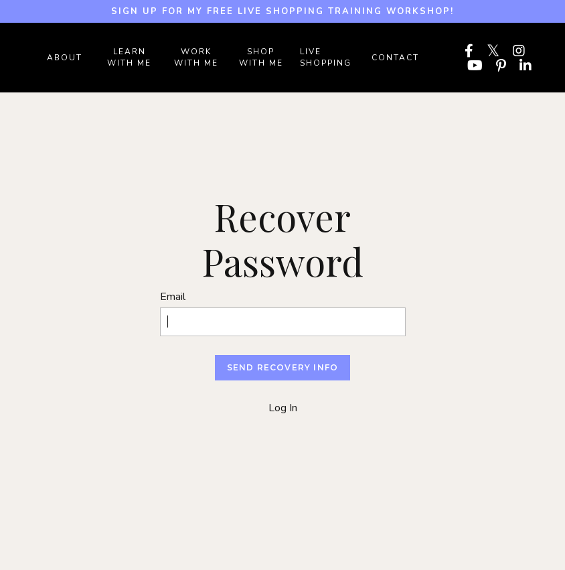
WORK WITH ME (196, 57)
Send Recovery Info (283, 367)
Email (172, 296)
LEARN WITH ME (129, 57)
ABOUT (64, 57)
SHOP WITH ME (261, 57)
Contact (395, 57)
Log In (282, 408)
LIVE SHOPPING (325, 57)
